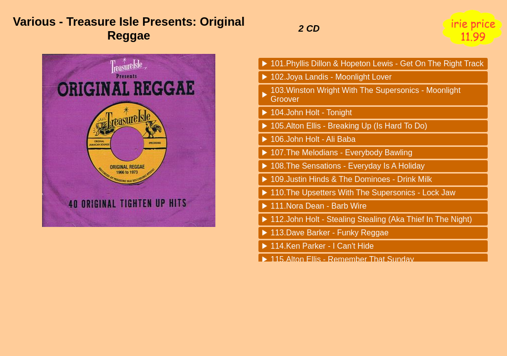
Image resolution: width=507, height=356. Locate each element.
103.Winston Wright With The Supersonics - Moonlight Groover (366, 94)
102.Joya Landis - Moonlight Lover (331, 77)
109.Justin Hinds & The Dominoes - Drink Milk (351, 179)
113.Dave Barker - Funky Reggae (330, 232)
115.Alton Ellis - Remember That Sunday (342, 259)
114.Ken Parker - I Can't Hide (322, 246)
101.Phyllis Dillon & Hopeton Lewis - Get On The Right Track (377, 63)
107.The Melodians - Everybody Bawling (341, 152)
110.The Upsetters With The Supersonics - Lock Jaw (363, 192)
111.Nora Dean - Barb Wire (319, 206)
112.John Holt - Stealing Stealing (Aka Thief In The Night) (371, 219)
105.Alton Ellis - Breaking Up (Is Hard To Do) (349, 126)
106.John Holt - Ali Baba (313, 139)
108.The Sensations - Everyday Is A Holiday (348, 166)
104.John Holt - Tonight (311, 112)
